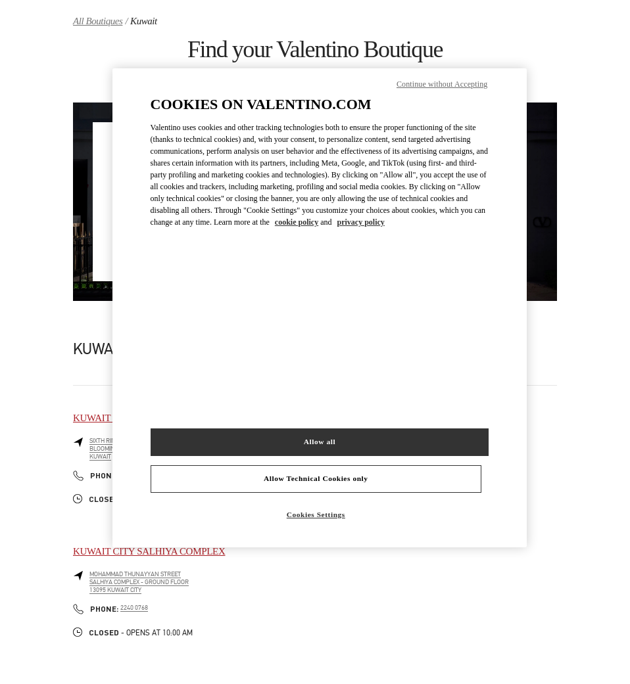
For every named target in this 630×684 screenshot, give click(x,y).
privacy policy (361, 222)
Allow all (319, 441)
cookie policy (296, 222)
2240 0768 (134, 608)
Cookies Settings (316, 514)
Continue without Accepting (442, 84)
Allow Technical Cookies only (316, 478)
